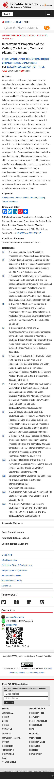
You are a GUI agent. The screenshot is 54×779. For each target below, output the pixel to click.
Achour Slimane (29, 63)
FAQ (4, 758)
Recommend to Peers (11, 575)
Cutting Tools (8, 198)
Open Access (35, 738)
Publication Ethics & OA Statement (16, 565)
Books (5, 721)
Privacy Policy (35, 754)
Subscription (7, 746)
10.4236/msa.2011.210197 (19, 67)
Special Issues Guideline (15, 544)
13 (4, 504)
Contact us (6, 586)
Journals (17, 22)
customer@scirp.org (15, 617)
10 (4, 460)
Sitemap (6, 725)
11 (4, 476)
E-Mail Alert (6, 555)
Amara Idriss (25, 59)
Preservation (35, 746)
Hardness (13, 202)
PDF (35, 67)
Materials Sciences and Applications (18, 35)
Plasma (18, 198)
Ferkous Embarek (10, 59)
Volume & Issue (9, 762)
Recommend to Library (11, 580)
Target (5, 202)
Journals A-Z (8, 713)
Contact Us (7, 729)
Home (8, 22)
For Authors (34, 717)
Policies (34, 733)
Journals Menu (12, 523)
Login (7, 13)
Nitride (26, 198)
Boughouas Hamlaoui (11, 63)
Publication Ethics (37, 742)
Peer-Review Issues (38, 721)
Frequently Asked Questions (14, 570)
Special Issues (35, 725)
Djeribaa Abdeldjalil (40, 59)
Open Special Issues (12, 532)
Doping (41, 198)
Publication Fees (36, 713)
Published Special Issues (15, 538)
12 (4, 492)
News (31, 729)
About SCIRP (37, 708)
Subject (5, 717)
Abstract (7, 76)
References (8, 248)
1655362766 (11, 625)
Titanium (33, 198)
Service (6, 733)
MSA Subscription (9, 560)
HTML (41, 67)
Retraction (33, 750)
